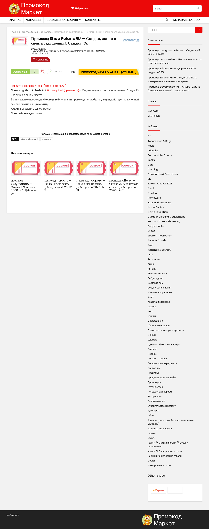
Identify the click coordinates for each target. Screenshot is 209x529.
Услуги (151, 438)
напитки (152, 316)
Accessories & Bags (159, 141)
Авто (150, 254)
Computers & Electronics (37, 32)
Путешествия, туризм (160, 391)
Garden (152, 193)
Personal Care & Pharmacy (81, 50)
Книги (151, 297)
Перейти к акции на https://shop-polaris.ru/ (38, 86)
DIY (149, 179)
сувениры (153, 410)
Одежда (152, 339)
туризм (151, 433)
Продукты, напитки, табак (162, 377)
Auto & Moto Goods (160, 155)
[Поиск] (198, 8)
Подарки (152, 353)
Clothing (153, 169)
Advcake (153, 150)
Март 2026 (154, 116)
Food (151, 188)
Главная (15, 20)
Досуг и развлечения (159, 287)
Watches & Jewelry (159, 249)
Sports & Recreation (160, 235)
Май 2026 (153, 111)
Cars (150, 164)
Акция (151, 264)
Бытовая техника (186, 20)
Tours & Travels (157, 240)
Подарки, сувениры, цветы (162, 363)
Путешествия (155, 387)
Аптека (151, 268)
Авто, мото (154, 259)
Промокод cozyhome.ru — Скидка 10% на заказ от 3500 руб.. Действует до (25, 187)
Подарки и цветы (157, 358)
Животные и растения (160, 292)
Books (151, 160)
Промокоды (100, 50)
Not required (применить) (63, 90)
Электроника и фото (159, 465)
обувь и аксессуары (159, 325)
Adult (151, 145)
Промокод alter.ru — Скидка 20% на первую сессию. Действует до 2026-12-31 (123, 185)
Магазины (33, 20)
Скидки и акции (156, 401)
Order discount (29, 139)
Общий (152, 335)
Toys (150, 245)
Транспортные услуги (160, 428)
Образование (155, 320)
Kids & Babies (156, 207)
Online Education (158, 212)
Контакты (93, 20)
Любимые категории (62, 20)
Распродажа (154, 396)
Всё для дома (155, 278)
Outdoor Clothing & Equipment (166, 216)
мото (150, 311)
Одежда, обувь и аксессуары (164, 344)
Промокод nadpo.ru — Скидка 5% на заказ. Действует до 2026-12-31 (91, 185)
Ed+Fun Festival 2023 (160, 183)
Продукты (153, 372)
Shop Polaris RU (41, 53)
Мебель (152, 306)
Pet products (156, 226)
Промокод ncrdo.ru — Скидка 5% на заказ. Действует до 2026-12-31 (58, 185)
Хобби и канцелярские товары (165, 456)
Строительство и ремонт (162, 406)
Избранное (79, 8)
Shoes (151, 231)
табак (151, 415)
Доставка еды (155, 283)
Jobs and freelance (159, 202)
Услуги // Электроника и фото (165, 451)
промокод (46, 139)
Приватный (154, 368)
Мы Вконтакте (13, 515)
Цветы (151, 460)
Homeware (62, 50)
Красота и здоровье (159, 301)
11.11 (149, 136)
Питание (152, 349)
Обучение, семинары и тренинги (166, 330)
